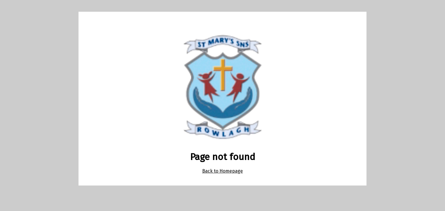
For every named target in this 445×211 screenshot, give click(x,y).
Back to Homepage (222, 171)
